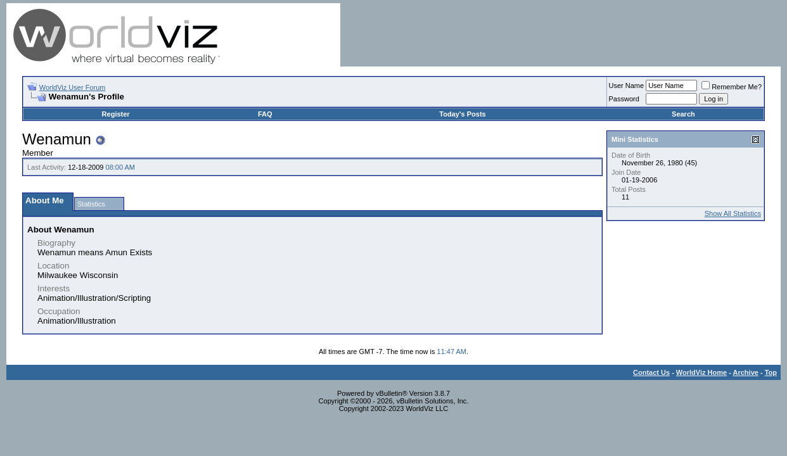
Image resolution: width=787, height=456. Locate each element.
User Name (626, 85)
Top (771, 372)
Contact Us (651, 372)
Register (116, 114)
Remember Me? (731, 87)
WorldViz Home (701, 372)
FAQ (265, 114)
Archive (745, 372)
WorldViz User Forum (72, 87)
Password (624, 99)
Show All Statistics (733, 213)
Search (683, 114)
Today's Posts (462, 114)
